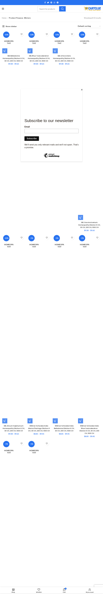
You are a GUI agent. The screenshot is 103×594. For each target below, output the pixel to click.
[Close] (82, 90)
